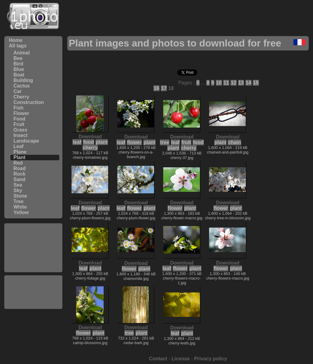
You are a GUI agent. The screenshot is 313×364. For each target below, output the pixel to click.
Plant (19, 157)
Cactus (21, 85)
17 (164, 88)
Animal (21, 52)
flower (134, 142)
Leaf (18, 146)
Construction (28, 102)
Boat (18, 74)
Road (19, 168)
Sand (19, 179)
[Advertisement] (33, 248)
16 (156, 88)
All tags (18, 45)
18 (171, 88)
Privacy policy (210, 358)
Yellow (21, 212)
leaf (77, 142)
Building (23, 80)
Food (19, 118)
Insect (20, 135)
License (180, 358)
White (20, 207)
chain (234, 142)
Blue (18, 69)
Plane (20, 151)
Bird (18, 63)
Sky (17, 190)
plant (101, 142)
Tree (18, 201)
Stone (20, 196)
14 (248, 82)
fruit (186, 142)
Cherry (21, 96)
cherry (90, 147)
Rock (19, 173)
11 (226, 82)
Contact (158, 358)
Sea (17, 185)
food (88, 142)
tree (164, 142)
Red (18, 162)
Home (15, 40)
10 (219, 82)
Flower (21, 113)
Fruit (18, 124)
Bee (17, 58)
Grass (20, 129)
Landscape (26, 140)
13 (241, 82)
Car (17, 91)
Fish (18, 107)
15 (256, 82)
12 (233, 82)
